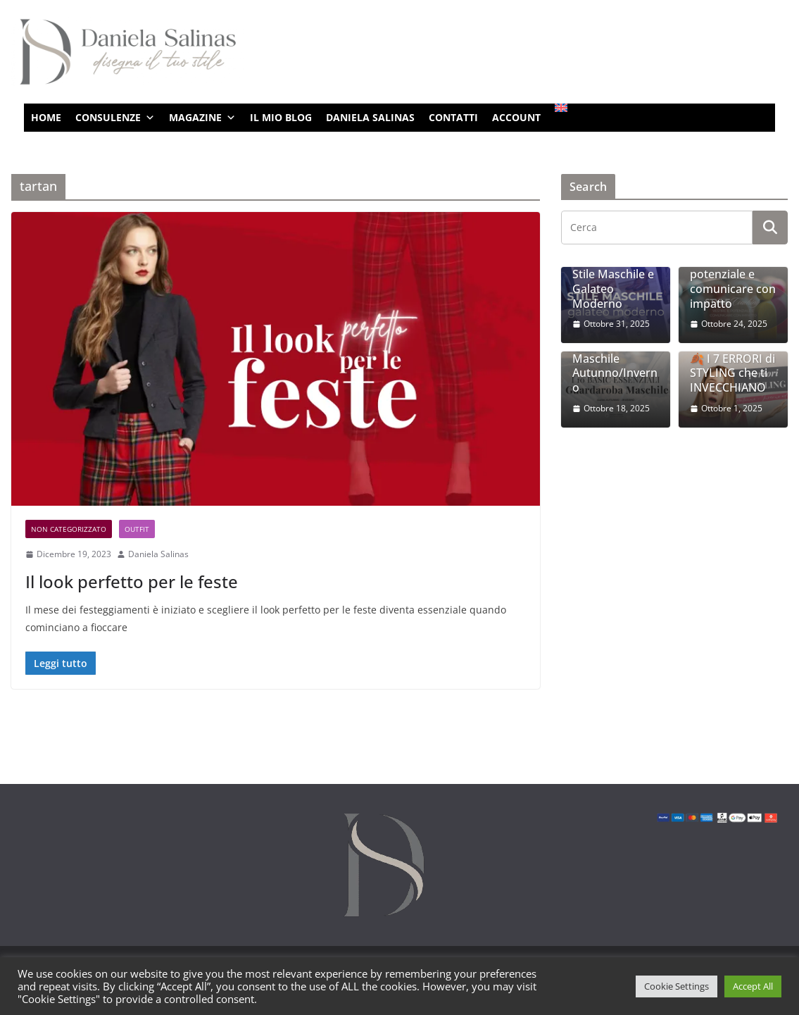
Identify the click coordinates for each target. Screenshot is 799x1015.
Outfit (137, 529)
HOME (46, 117)
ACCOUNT (516, 117)
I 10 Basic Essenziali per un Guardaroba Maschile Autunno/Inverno (615, 351)
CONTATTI (453, 117)
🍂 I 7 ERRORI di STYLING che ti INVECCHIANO (732, 373)
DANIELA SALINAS (370, 117)
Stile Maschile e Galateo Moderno (613, 289)
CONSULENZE (115, 118)
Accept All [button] (753, 986)
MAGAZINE (202, 118)
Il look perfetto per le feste (131, 581)
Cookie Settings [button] (676, 986)
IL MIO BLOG (281, 117)
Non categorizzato (68, 529)
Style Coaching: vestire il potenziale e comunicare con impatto (733, 274)
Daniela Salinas (158, 554)
